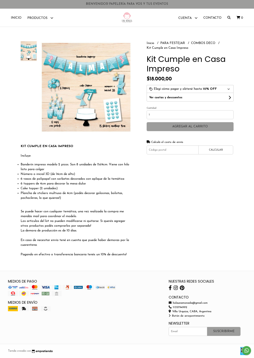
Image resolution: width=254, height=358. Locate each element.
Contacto (212, 18)
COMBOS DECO (203, 43)
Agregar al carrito (190, 126)
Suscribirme (224, 331)
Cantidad (151, 108)
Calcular (216, 150)
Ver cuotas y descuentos (165, 97)
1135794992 (178, 307)
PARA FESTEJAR (173, 43)
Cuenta (187, 18)
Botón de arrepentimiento (187, 315)
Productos (40, 18)
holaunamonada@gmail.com (188, 302)
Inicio (16, 18)
